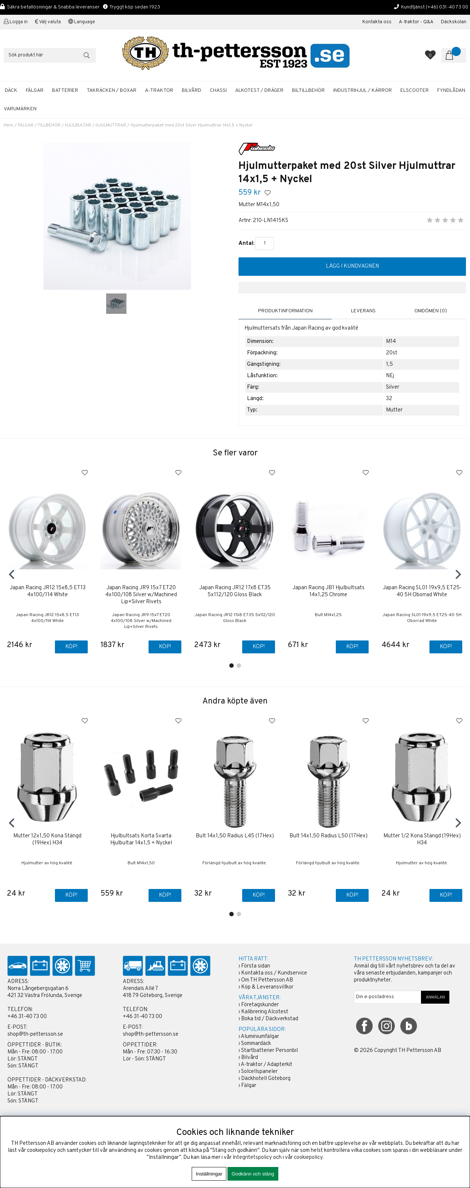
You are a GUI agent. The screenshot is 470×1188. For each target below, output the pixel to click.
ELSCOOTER (414, 90)
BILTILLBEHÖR (308, 90)
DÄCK (11, 90)
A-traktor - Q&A (416, 22)
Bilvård (249, 1057)
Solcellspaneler (259, 1071)
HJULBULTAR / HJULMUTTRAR (95, 125)
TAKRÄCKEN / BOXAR (111, 90)
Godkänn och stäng (252, 1174)
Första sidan (255, 966)
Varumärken (20, 109)
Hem (8, 125)
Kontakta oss (376, 22)
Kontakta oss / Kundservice (274, 973)
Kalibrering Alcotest (264, 1011)
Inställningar (209, 1174)
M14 (391, 341)
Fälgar (248, 1085)
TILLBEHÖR (49, 125)
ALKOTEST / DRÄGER (259, 90)
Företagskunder (260, 1004)
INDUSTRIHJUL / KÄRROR (362, 90)
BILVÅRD (191, 90)
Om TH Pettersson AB (267, 980)
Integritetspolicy (252, 1157)
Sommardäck (256, 1043)
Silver (392, 387)
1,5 (389, 364)
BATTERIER (65, 90)
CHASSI (218, 90)
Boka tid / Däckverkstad (269, 1018)
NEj (390, 375)
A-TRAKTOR (159, 90)
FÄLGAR (34, 90)
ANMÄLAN (435, 997)
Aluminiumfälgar (260, 1036)
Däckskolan (453, 22)
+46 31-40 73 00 (27, 1016)
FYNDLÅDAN (451, 90)
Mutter (394, 410)
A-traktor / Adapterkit (266, 1064)
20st (391, 353)
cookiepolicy (308, 1157)
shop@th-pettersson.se (35, 1034)
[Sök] (50, 55)
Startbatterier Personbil (269, 1050)
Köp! (71, 647)
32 (389, 398)
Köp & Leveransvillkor (267, 987)
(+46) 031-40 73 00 (447, 7)
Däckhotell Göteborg (265, 1078)
